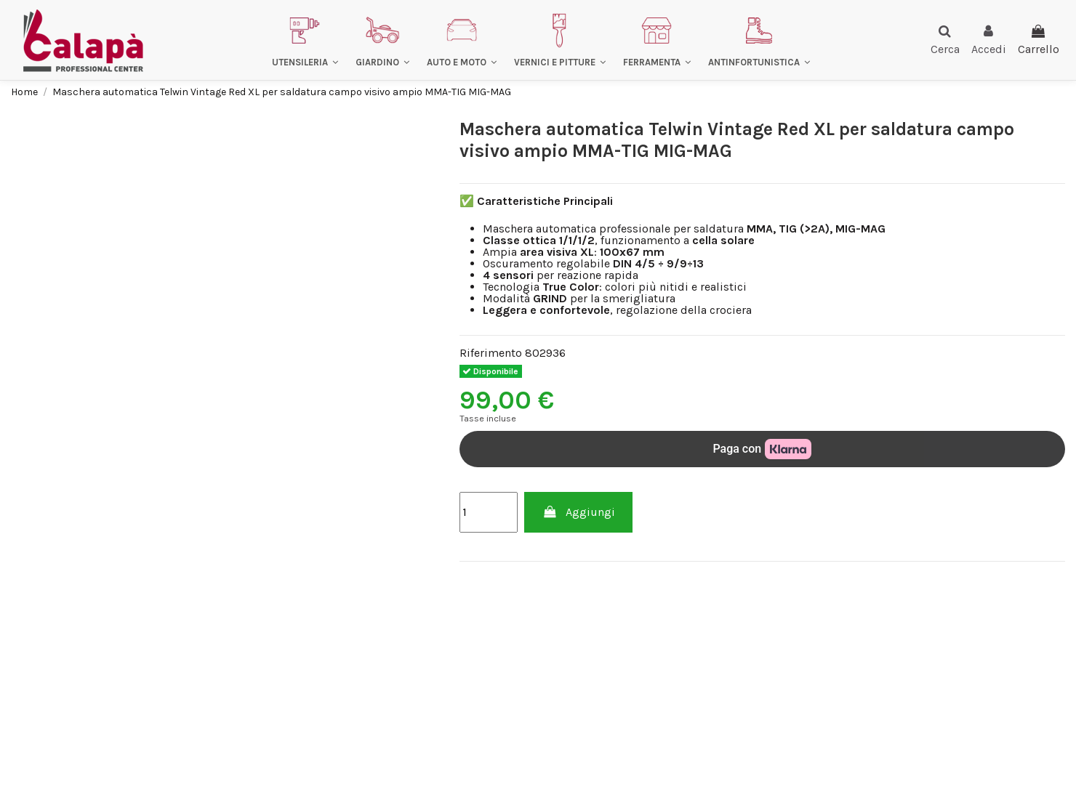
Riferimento (490, 353)
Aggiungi (578, 512)
